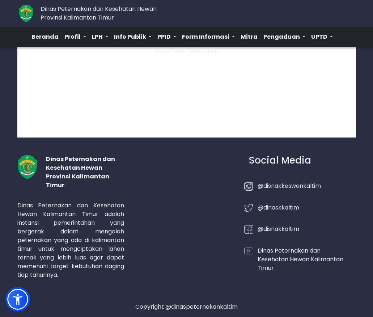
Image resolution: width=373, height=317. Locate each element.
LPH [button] (98, 37)
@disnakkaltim (278, 229)
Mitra (249, 37)
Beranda (45, 37)
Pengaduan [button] (282, 37)
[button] (17, 299)
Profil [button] (73, 37)
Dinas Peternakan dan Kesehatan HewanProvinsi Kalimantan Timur (99, 13)
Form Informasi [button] (206, 37)
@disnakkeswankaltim (289, 186)
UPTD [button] (320, 37)
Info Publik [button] (130, 37)
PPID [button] (164, 37)
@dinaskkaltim (278, 207)
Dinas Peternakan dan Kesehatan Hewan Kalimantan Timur (300, 259)
